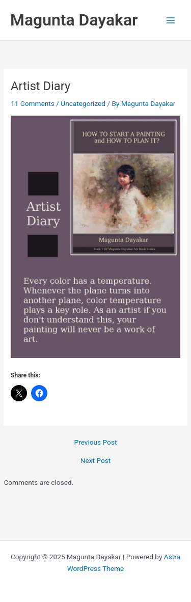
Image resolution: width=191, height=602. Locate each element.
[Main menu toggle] (170, 20)
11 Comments (32, 103)
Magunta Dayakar (74, 20)
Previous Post (95, 442)
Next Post (95, 460)
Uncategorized (83, 103)
